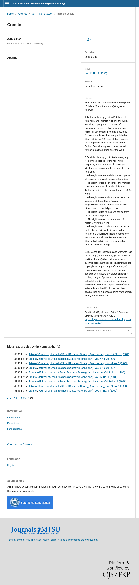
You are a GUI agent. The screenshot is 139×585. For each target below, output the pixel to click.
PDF (92, 39)
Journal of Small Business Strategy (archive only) (39, 3)
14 (27, 398)
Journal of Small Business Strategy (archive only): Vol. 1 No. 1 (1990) (86, 372)
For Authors (13, 423)
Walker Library (50, 539)
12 (20, 398)
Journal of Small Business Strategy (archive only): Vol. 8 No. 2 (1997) (77, 367)
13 (24, 398)
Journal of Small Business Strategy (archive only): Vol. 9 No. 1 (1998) (89, 386)
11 (17, 398)
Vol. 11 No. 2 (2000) (42, 13)
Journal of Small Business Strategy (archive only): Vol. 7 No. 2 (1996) (77, 358)
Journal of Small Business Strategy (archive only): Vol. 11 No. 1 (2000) (77, 390)
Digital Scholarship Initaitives (25, 539)
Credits (33, 358)
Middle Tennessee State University (79, 539)
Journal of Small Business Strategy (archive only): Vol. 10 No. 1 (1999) (87, 381)
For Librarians (14, 429)
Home (10, 13)
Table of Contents (39, 354)
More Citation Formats (99, 330)
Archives (22, 13)
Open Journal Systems (20, 444)
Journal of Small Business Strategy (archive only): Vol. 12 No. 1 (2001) (89, 354)
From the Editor (38, 372)
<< (8, 398)
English (11, 465)
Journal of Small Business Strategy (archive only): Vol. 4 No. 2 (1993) (89, 363)
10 (13, 398)
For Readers (13, 417)
